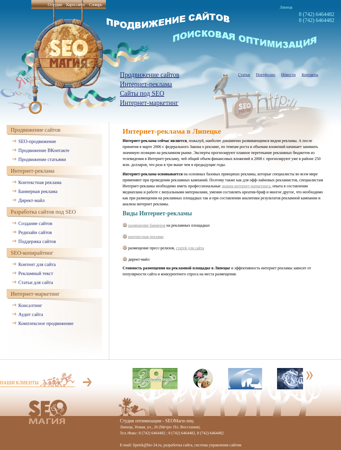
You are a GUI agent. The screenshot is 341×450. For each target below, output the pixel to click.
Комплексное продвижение (46, 323)
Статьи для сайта (35, 282)
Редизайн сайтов (35, 232)
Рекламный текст (35, 273)
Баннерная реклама (37, 191)
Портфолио (265, 74)
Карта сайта (75, 4)
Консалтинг (30, 305)
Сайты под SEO (142, 93)
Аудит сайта (30, 314)
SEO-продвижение (37, 141)
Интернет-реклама (146, 84)
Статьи (244, 74)
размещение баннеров (147, 225)
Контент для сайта (37, 264)
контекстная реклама (146, 236)
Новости (288, 74)
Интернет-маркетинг (149, 102)
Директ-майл (31, 200)
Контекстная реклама (40, 182)
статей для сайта (190, 248)
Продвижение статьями (42, 159)
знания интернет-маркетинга (246, 186)
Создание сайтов (35, 223)
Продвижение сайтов (149, 74)
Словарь (95, 4)
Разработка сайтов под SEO (43, 212)
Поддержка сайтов (37, 241)
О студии (55, 4)
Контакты (310, 74)
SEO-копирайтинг (32, 253)
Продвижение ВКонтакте (43, 150)
